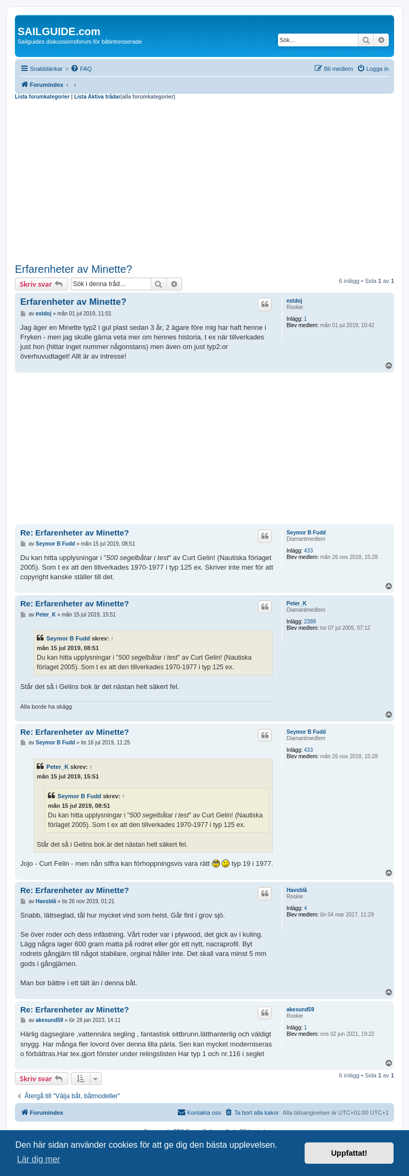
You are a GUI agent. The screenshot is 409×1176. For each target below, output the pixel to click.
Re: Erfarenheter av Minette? (74, 532)
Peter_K (297, 603)
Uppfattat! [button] (349, 1153)
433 (308, 551)
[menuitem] (81, 68)
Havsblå (297, 890)
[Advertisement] (204, 180)
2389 (310, 622)
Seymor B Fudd (306, 533)
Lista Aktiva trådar (97, 97)
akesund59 (300, 1009)
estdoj (294, 301)
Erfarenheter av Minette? (73, 269)
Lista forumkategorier (42, 97)
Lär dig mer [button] (38, 1159)
